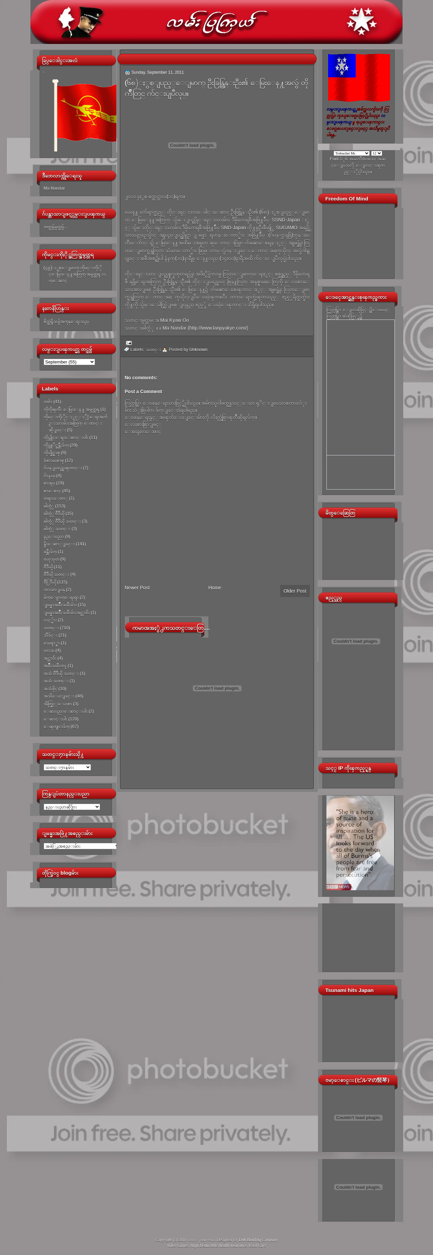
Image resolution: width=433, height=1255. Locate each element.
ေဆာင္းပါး (55, 718)
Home (214, 587)
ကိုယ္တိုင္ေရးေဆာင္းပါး (66, 437)
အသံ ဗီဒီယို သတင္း (61, 673)
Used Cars (257, 1245)
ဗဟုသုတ (51, 559)
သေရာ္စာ (52, 642)
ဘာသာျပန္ (54, 589)
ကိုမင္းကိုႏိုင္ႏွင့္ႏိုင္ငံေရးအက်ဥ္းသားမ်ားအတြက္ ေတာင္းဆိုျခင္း (75, 423)
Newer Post (137, 587)
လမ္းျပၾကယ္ (201, 1239)
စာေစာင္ (52, 490)
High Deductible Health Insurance (218, 1245)
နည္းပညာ (54, 536)
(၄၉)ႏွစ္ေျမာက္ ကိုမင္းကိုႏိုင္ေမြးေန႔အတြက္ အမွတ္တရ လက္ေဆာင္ (75, 274)
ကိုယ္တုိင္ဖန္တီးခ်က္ (56, 445)
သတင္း (51, 627)
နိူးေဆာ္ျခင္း (59, 543)
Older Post (294, 591)
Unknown (198, 349)
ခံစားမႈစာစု (54, 460)
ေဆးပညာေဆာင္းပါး (66, 711)
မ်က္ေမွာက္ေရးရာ (61, 597)
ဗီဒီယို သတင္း (56, 574)
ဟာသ (49, 650)
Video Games (177, 1245)
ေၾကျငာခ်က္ (57, 726)
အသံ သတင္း (56, 680)
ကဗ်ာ (48, 401)
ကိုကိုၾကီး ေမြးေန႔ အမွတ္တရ (71, 409)
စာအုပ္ (49, 483)
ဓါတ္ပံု (49, 505)
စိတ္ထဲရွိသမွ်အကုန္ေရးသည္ (66, 321)
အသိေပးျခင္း (59, 695)
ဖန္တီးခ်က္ (50, 551)
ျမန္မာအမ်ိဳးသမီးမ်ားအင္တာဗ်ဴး (67, 612)
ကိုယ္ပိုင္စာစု (52, 452)
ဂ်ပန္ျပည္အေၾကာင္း (63, 467)
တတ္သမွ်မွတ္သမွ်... (56, 226)
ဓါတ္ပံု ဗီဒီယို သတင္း (62, 521)
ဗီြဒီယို (50, 582)
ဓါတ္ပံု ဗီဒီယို (54, 513)
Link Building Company (258, 1239)
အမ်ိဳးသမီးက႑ (55, 665)
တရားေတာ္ (56, 498)
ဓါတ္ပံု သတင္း (57, 528)
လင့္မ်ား (50, 619)
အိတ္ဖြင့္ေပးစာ (58, 703)
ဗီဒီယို (48, 566)
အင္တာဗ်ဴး (50, 658)
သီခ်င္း (51, 635)
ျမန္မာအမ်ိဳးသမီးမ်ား (60, 604)
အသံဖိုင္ (51, 688)
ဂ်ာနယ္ (49, 475)
